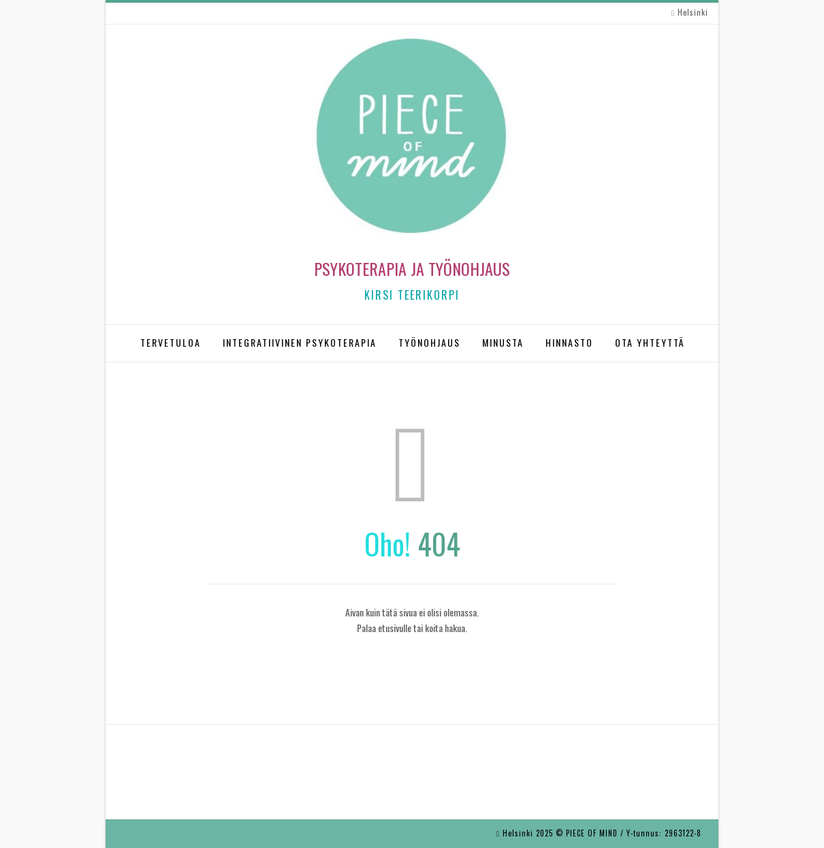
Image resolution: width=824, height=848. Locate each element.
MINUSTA (503, 342)
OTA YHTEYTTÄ (649, 342)
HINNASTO (569, 342)
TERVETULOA (170, 342)
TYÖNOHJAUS (429, 342)
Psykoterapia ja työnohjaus (412, 268)
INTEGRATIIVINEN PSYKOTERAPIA (300, 342)
